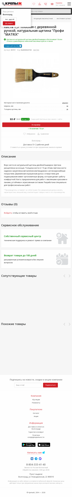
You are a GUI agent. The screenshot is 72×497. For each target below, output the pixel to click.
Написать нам (34, 452)
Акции (36, 416)
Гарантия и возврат (36, 432)
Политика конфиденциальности (36, 436)
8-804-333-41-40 (36, 464)
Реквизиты (36, 403)
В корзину (36, 125)
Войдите (8, 213)
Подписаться (50, 385)
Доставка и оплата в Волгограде (36, 428)
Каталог (36, 413)
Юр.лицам (36, 399)
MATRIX (36, 50)
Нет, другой (9, 19)
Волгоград (36, 140)
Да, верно (9, 23)
